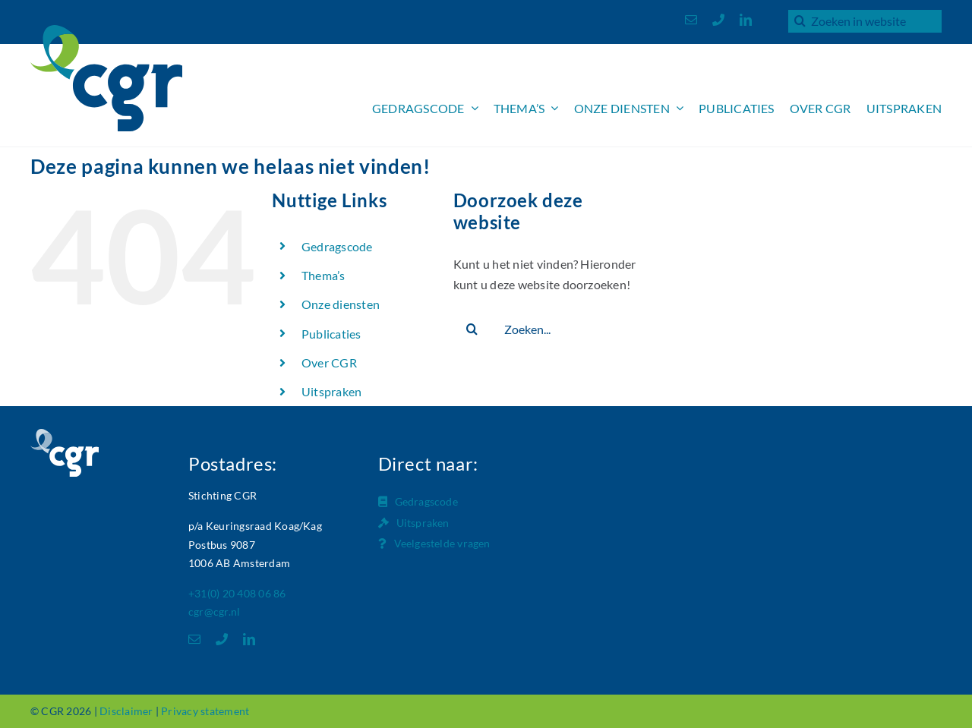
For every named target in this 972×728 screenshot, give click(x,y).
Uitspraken (331, 391)
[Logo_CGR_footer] (64, 434)
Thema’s (323, 275)
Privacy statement (205, 710)
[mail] (691, 20)
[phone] (718, 20)
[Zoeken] (799, 20)
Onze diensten (340, 304)
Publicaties (331, 333)
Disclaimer (126, 710)
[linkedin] (746, 20)
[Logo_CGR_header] (106, 31)
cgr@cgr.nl (214, 611)
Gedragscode (337, 246)
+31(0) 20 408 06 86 (237, 593)
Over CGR (329, 362)
